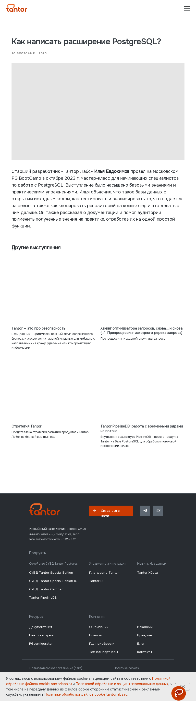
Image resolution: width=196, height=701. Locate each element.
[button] (111, 503)
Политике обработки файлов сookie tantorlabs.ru (86, 694)
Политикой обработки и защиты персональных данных (122, 684)
